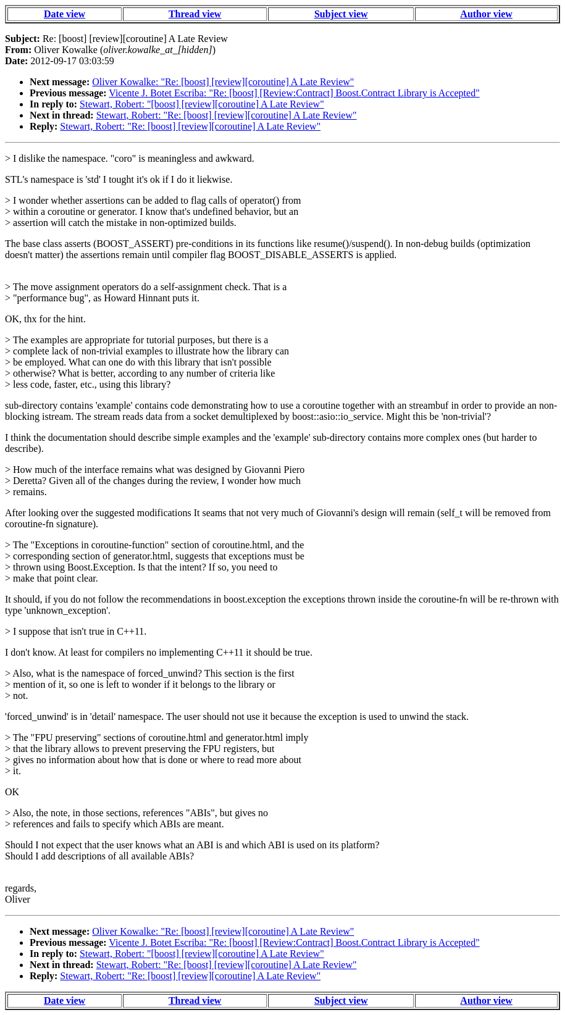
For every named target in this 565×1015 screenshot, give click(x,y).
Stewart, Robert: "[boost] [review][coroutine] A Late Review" (202, 104)
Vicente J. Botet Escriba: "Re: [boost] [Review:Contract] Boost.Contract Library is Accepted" (294, 93)
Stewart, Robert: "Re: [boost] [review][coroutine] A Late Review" (226, 115)
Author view (486, 14)
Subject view (341, 14)
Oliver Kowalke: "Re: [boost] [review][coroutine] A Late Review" (223, 82)
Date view (64, 14)
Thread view (195, 14)
